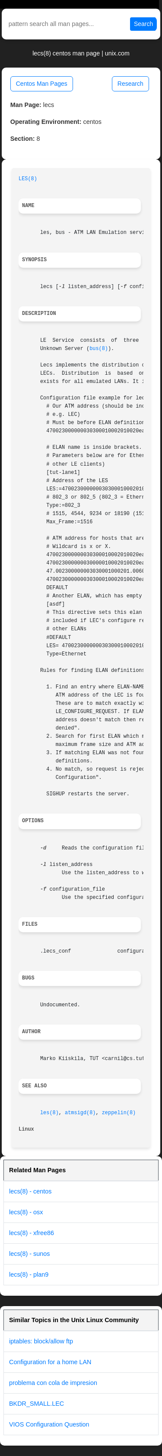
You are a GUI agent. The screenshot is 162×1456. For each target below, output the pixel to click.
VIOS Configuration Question (49, 1424)
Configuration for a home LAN (50, 1362)
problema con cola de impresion (53, 1382)
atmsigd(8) (80, 1113)
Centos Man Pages (41, 83)
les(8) (49, 1113)
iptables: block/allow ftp (41, 1341)
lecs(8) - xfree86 (31, 1232)
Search (143, 23)
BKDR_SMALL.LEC (36, 1403)
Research (130, 83)
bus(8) (98, 349)
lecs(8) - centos (30, 1191)
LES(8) (28, 179)
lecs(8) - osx (26, 1212)
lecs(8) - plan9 (28, 1274)
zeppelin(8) (119, 1113)
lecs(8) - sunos (29, 1253)
